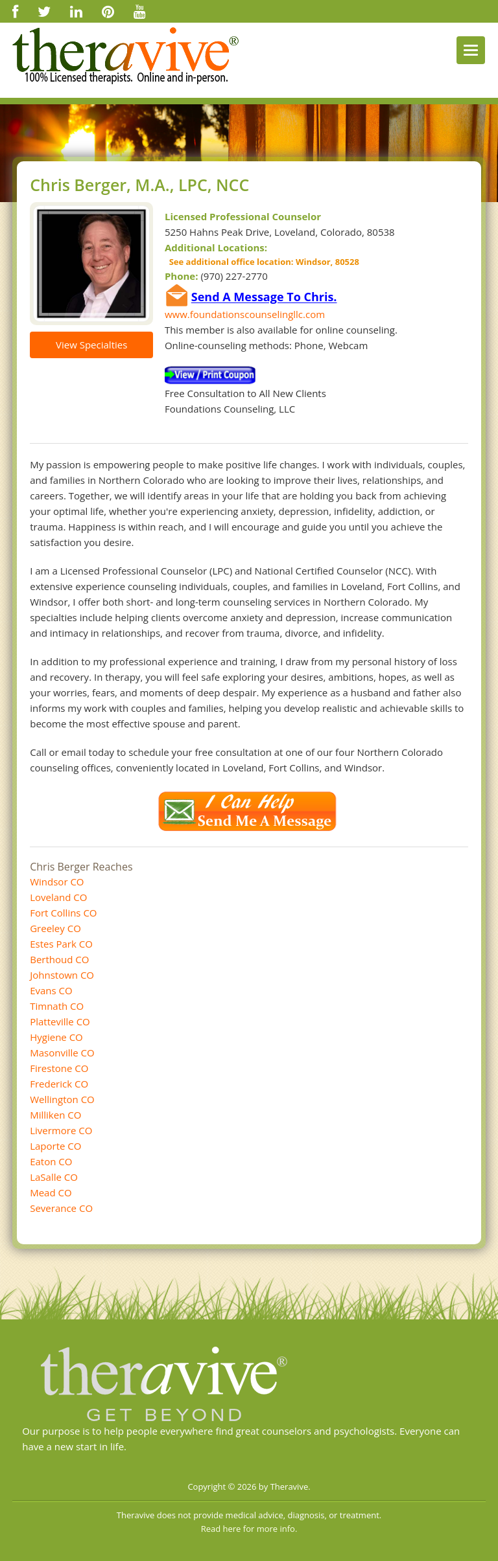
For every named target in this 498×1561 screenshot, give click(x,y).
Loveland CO (58, 897)
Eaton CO (51, 1161)
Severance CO (61, 1208)
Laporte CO (55, 1145)
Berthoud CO (59, 959)
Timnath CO (57, 1005)
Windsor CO (57, 881)
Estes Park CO (61, 943)
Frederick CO (59, 1083)
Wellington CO (62, 1099)
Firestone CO (59, 1068)
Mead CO (50, 1192)
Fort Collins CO (63, 912)
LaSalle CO (54, 1176)
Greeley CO (55, 928)
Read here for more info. (249, 1528)
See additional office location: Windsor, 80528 (262, 262)
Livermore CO (61, 1130)
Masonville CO (62, 1052)
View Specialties (91, 344)
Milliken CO (55, 1114)
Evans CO (51, 990)
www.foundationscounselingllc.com (245, 314)
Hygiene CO (56, 1037)
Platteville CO (60, 1021)
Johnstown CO (62, 974)
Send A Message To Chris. (264, 297)
